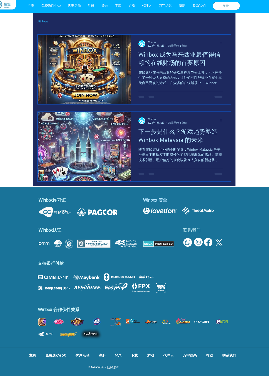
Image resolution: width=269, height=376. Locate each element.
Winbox (102, 367)
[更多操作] (222, 43)
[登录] (226, 6)
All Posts (42, 21)
